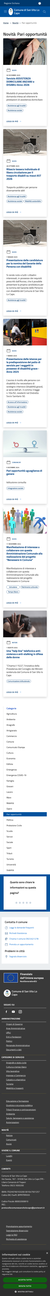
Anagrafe (11, 725)
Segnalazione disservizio (17, 1230)
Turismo (10, 859)
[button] (25, 1291)
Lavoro (10, 792)
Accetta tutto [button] (25, 1280)
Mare (9, 797)
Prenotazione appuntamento (19, 1226)
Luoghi (9, 1155)
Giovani (10, 786)
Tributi (9, 853)
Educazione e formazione (17, 1101)
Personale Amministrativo (18, 1045)
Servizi (10, 836)
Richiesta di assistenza (16, 1239)
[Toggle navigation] (5, 11)
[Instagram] (20, 1011)
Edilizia (10, 764)
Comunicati (13, 462)
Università (11, 864)
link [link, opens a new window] (11, 1274)
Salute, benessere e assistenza (20, 1118)
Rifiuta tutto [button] (25, 1286)
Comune (10, 741)
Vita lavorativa (12, 1071)
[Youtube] (13, 1011)
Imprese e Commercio (16, 1075)
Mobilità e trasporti (14, 1088)
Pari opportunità (14, 814)
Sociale (10, 842)
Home (6, 22)
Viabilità (10, 870)
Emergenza (12, 769)
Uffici (8, 1032)
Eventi (9, 1160)
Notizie (11, 642)
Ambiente (11, 719)
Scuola (10, 831)
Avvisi (11, 70)
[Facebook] (6, 1011)
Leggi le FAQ (11, 1234)
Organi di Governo (14, 1024)
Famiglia (10, 780)
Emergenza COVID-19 (16, 775)
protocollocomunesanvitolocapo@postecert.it (23, 1207)
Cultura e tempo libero (16, 1066)
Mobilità (10, 803)
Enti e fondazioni (13, 1036)
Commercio (12, 736)
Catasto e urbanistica (15, 1079)
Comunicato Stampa (16, 747)
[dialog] (25, 1273)
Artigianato (12, 730)
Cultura (10, 752)
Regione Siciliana (11, 3)
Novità (15, 22)
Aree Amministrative (15, 1028)
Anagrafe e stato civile (16, 1062)
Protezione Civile (14, 825)
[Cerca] (44, 11)
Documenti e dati (14, 1049)
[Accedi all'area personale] (39, 3)
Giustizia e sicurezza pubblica (19, 1105)
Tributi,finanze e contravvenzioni (21, 1109)
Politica (10, 819)
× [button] (47, 1253)
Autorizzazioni (12, 1122)
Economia (11, 758)
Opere (9, 808)
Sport (9, 847)
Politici (9, 1041)
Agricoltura (12, 713)
